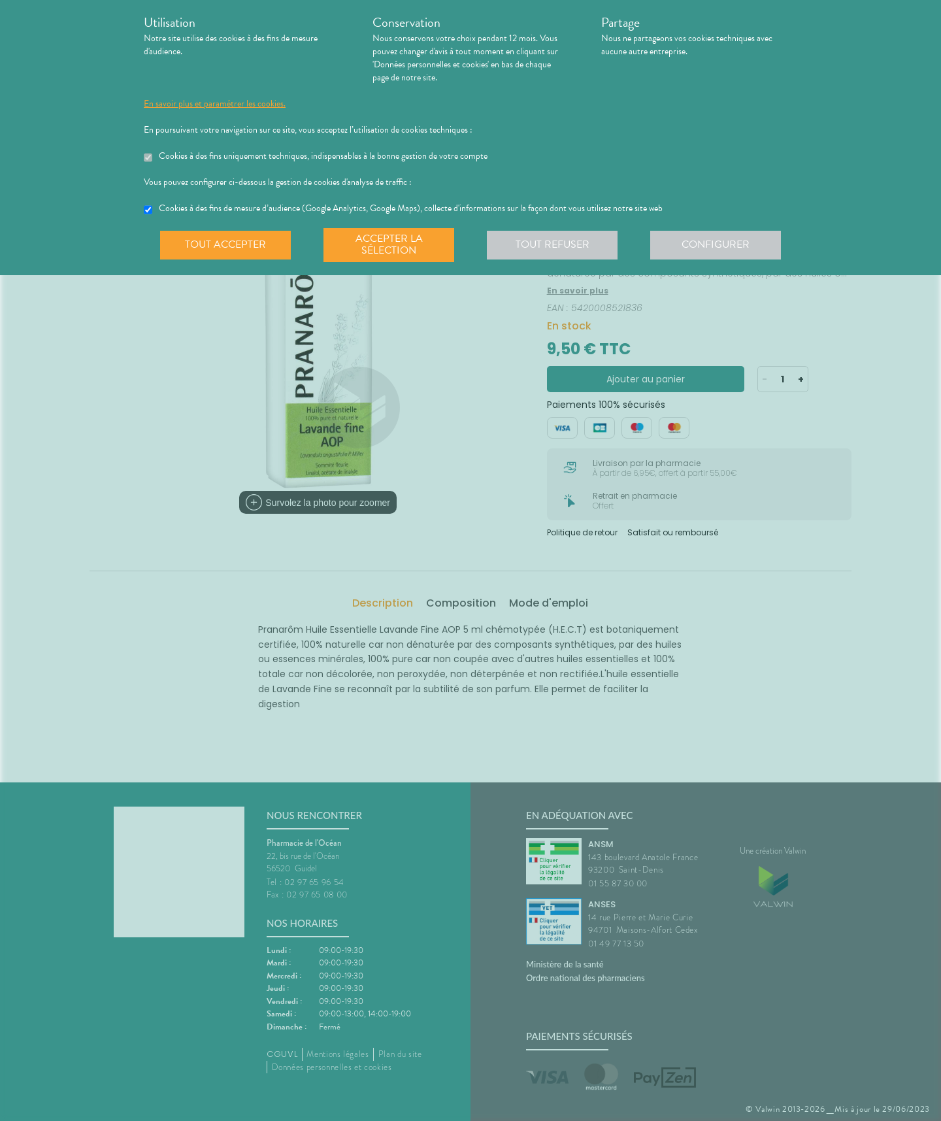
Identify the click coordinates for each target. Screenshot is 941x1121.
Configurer (716, 244)
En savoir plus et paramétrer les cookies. (215, 103)
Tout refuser (552, 244)
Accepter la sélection (389, 244)
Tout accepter (225, 244)
